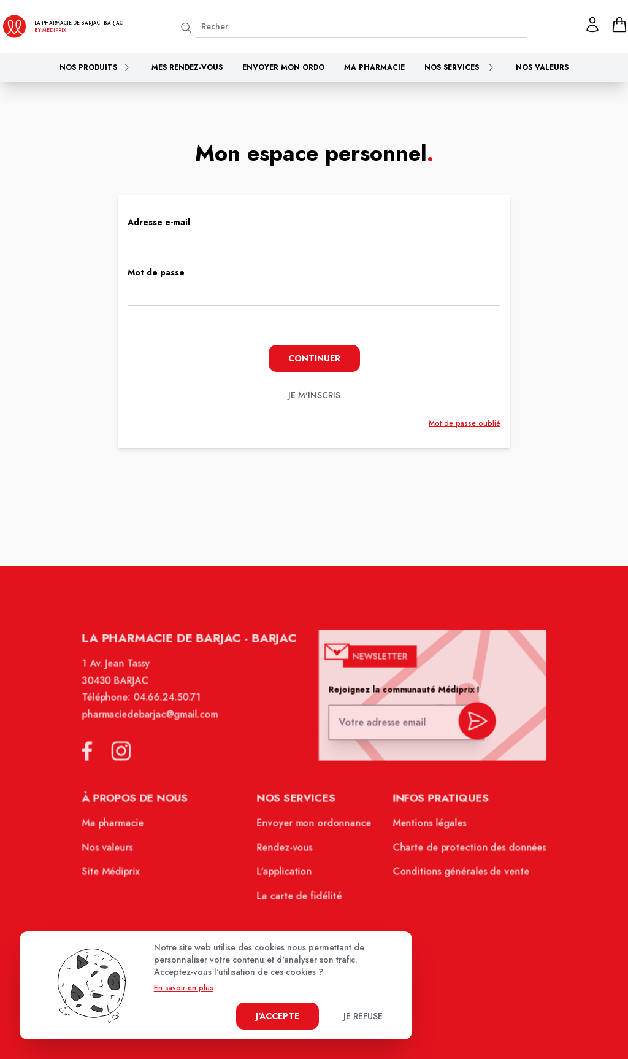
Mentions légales (426, 828)
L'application (285, 875)
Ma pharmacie (374, 67)
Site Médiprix (117, 875)
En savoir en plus (183, 988)
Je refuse (363, 1016)
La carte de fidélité (300, 899)
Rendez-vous (286, 851)
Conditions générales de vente (456, 875)
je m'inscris (314, 395)
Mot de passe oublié (464, 423)
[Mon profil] (592, 24)
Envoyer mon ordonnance (314, 828)
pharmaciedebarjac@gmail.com (155, 723)
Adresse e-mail (159, 222)
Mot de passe (156, 272)
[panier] (619, 24)
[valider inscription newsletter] (471, 727)
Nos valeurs (542, 67)
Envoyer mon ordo (283, 67)
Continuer (314, 358)
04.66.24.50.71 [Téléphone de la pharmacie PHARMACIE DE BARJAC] (171, 707)
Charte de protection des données (464, 851)
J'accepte (277, 1016)
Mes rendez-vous (187, 67)
